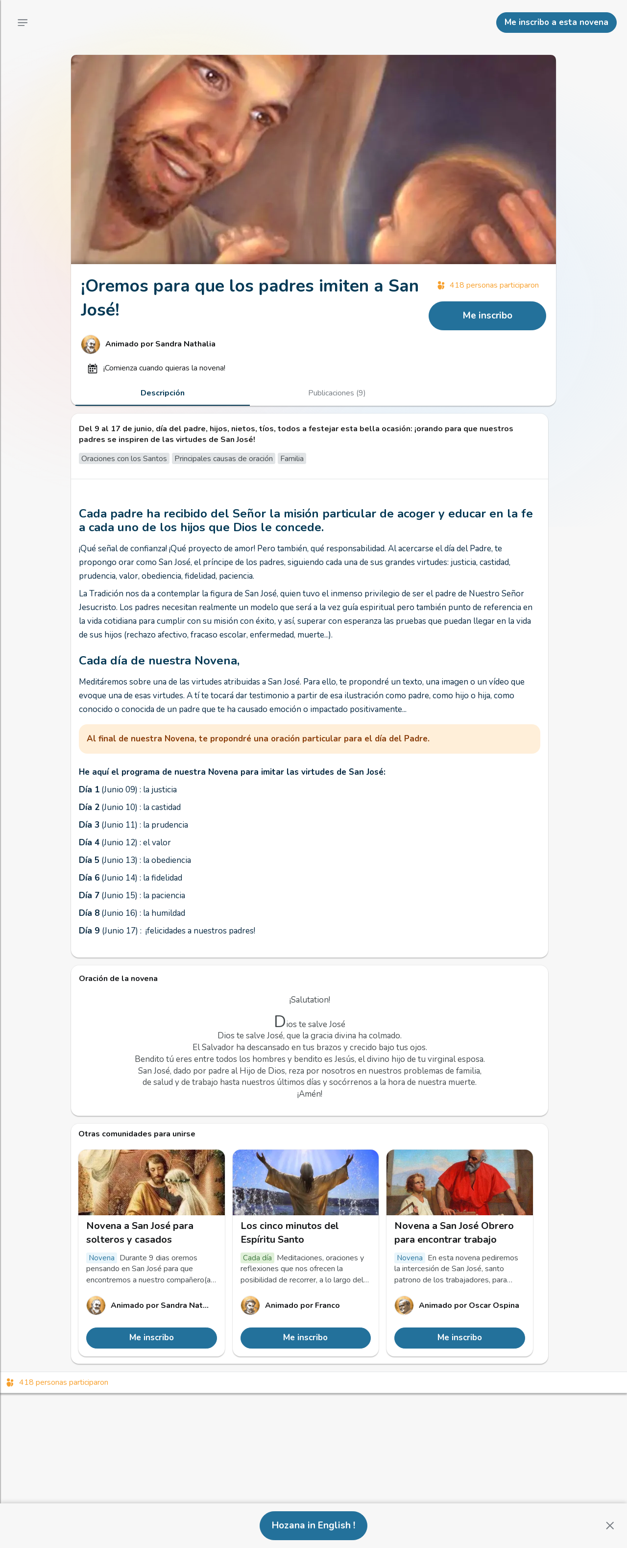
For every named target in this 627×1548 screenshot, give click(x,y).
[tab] (162, 393)
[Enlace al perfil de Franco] (306, 1305)
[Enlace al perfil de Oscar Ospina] (459, 1305)
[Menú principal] (22, 22)
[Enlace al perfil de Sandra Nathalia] (250, 344)
